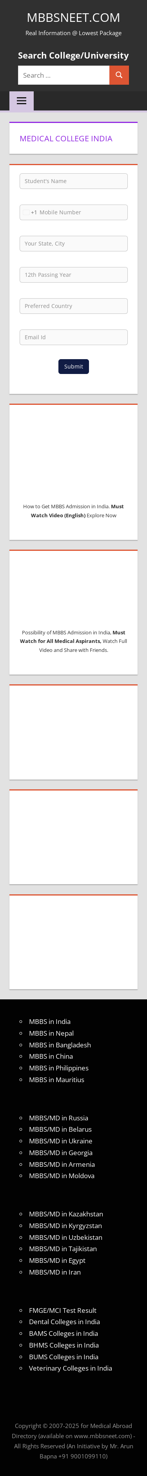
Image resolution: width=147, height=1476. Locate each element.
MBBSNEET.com (73, 17)
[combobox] (28, 212)
